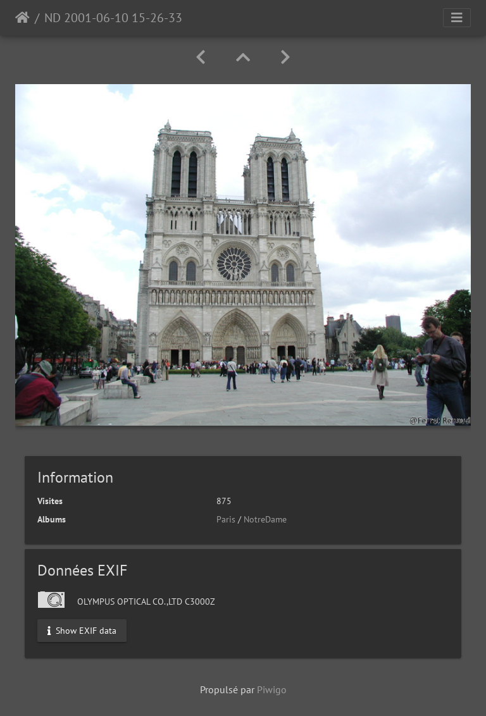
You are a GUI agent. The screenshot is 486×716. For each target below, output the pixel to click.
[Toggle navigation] (457, 17)
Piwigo (272, 689)
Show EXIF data (81, 630)
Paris (225, 519)
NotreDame (265, 519)
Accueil (22, 17)
